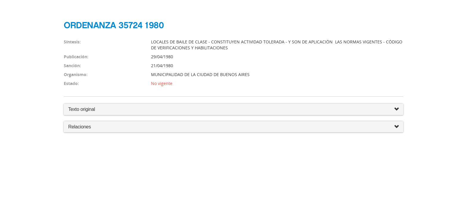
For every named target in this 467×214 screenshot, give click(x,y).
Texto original (81, 109)
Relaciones (233, 127)
